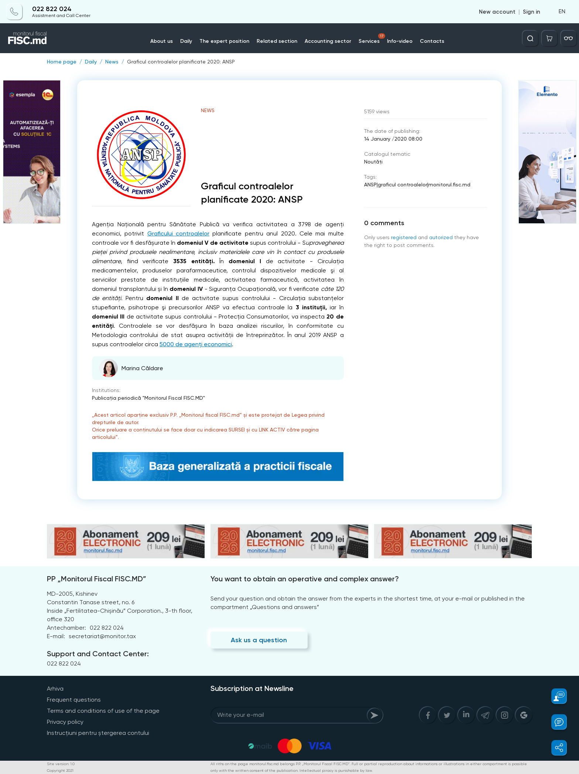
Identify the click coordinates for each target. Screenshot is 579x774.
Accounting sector (328, 41)
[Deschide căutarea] (530, 38)
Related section (277, 41)
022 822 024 (52, 9)
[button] (555, 696)
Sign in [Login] (531, 11)
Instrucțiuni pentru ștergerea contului (98, 732)
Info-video (399, 41)
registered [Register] (404, 237)
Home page (61, 61)
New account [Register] (497, 11)
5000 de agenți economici (196, 344)
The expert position (224, 41)
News (112, 61)
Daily (186, 41)
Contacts (432, 41)
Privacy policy (65, 721)
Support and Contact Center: (98, 653)
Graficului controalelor (178, 233)
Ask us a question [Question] (259, 640)
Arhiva (55, 688)
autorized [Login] (441, 237)
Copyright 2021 (60, 770)
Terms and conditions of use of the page (103, 710)
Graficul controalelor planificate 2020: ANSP (181, 61)
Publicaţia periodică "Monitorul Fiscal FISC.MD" (148, 398)
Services (372, 38)
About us (161, 41)
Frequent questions (74, 699)
